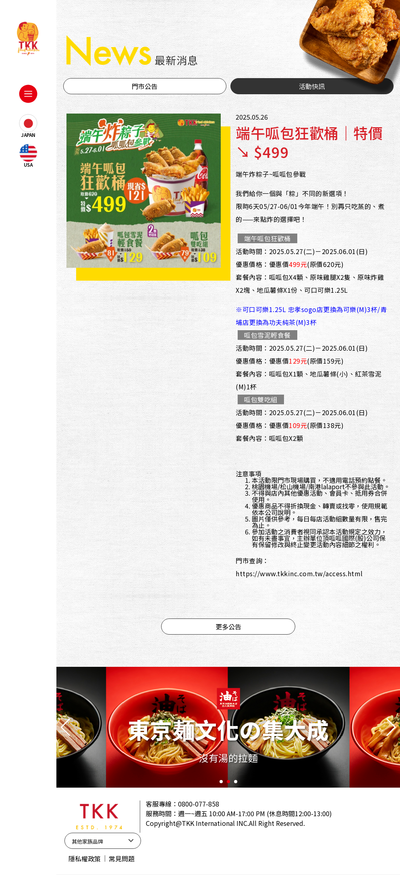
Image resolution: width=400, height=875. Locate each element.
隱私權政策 (84, 858)
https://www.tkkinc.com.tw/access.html (299, 573)
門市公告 (145, 86)
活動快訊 (312, 86)
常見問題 (122, 858)
